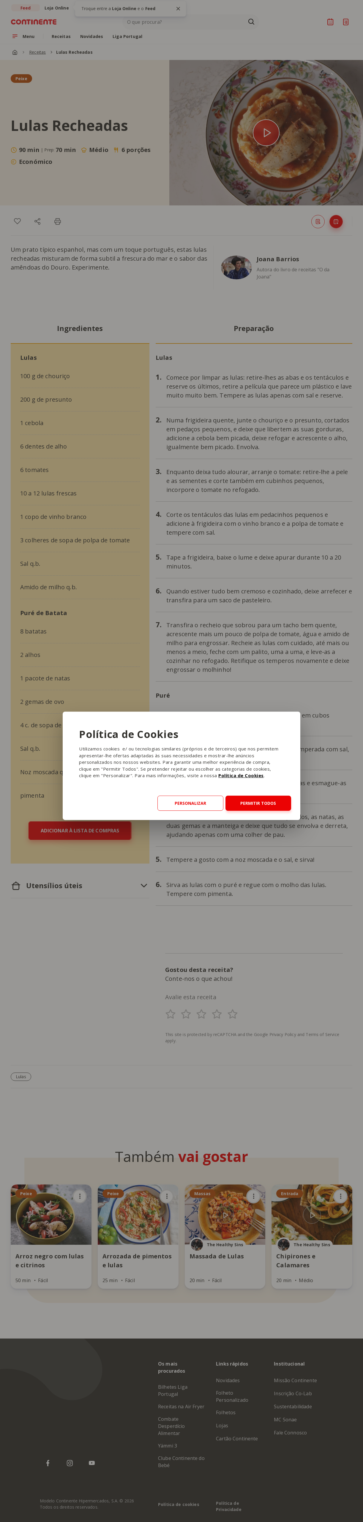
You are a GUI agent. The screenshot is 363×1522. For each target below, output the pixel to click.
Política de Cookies (241, 776)
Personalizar (190, 803)
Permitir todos (258, 803)
